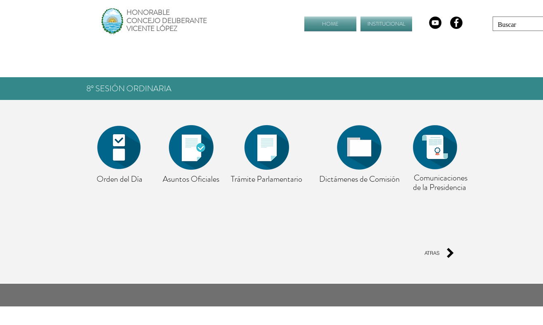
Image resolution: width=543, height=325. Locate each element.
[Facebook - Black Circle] (456, 23)
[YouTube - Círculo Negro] (435, 23)
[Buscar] (513, 25)
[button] (385, 24)
